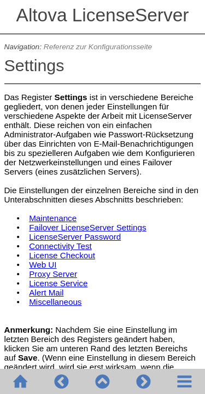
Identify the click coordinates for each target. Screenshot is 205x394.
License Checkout (62, 255)
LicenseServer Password (75, 236)
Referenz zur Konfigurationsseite (98, 47)
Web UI (42, 264)
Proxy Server (53, 274)
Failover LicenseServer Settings (87, 227)
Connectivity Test (60, 246)
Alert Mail (46, 292)
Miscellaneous (55, 301)
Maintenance (53, 218)
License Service (58, 283)
